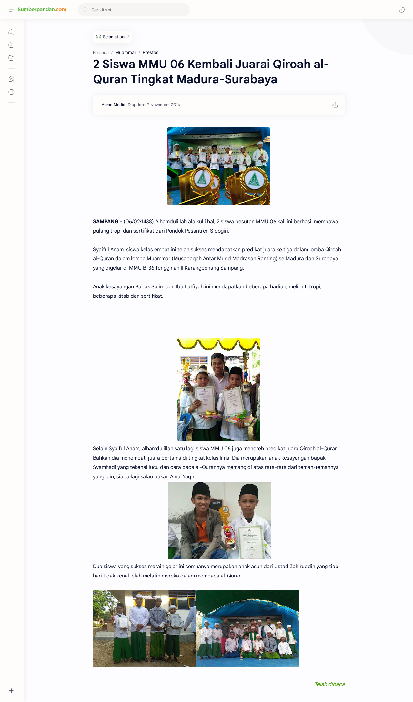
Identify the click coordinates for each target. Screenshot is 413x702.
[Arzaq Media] (113, 104)
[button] (402, 10)
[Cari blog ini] (134, 9)
